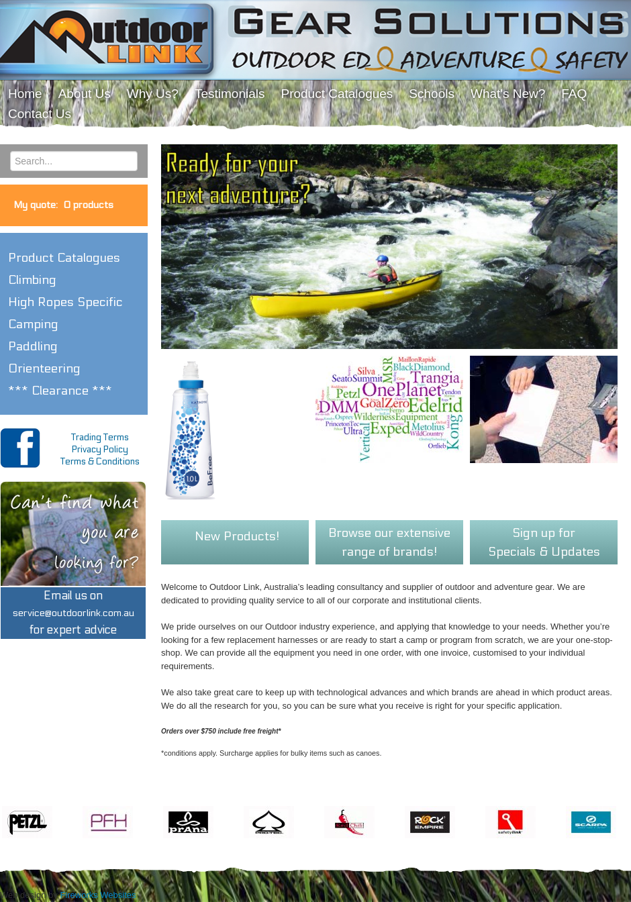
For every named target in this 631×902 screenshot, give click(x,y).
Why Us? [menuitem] (153, 94)
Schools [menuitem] (431, 94)
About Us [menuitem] (84, 94)
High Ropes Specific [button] (65, 302)
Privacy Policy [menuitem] (100, 449)
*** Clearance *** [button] (60, 390)
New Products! (237, 536)
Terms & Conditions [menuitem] (100, 461)
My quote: (63, 205)
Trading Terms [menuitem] (100, 437)
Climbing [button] (32, 279)
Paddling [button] (33, 346)
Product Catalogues (64, 257)
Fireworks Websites (98, 895)
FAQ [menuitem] (574, 94)
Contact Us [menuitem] (39, 114)
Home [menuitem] (25, 94)
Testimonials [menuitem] (230, 94)
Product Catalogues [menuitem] (337, 94)
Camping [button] (33, 324)
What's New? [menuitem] (508, 94)
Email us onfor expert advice (73, 613)
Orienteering (44, 368)
